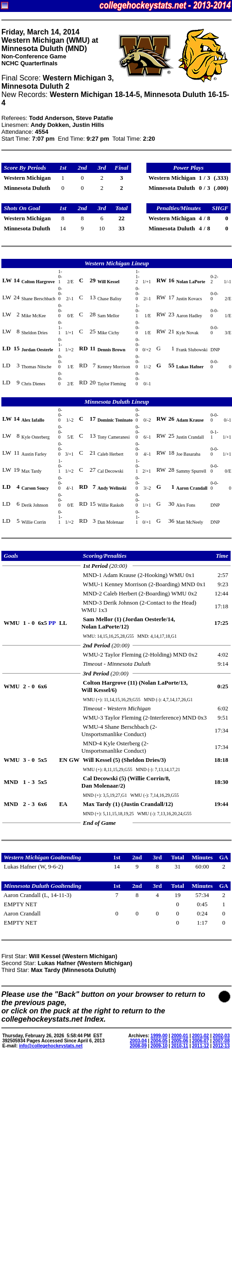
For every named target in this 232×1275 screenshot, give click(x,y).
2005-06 (179, 1040)
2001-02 (200, 1035)
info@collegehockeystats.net (50, 1045)
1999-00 (159, 1035)
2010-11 (179, 1045)
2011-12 (200, 1045)
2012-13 (221, 1045)
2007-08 (221, 1040)
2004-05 (159, 1040)
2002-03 (221, 1035)
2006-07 (200, 1040)
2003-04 (138, 1040)
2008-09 (138, 1045)
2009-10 (159, 1045)
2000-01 (179, 1035)
